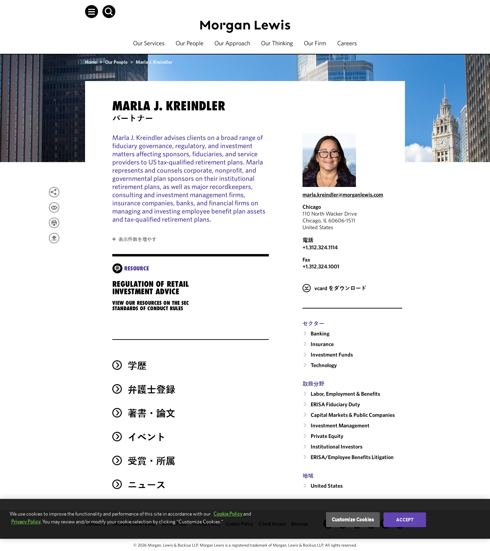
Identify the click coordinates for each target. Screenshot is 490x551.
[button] (91, 11)
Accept (405, 520)
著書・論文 (151, 413)
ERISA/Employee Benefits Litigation (352, 457)
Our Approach (232, 43)
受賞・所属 (151, 461)
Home (91, 62)
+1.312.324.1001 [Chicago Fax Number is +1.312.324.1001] (321, 266)
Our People (189, 43)
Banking (320, 333)
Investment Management (340, 425)
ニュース (147, 484)
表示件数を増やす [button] (137, 239)
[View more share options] (54, 192)
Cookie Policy (227, 513)
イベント (147, 437)
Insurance (322, 344)
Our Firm (315, 43)
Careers (347, 43)
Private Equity (327, 435)
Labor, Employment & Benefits (345, 393)
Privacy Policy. (26, 521)
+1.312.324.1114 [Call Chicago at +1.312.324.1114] (320, 247)
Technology (324, 365)
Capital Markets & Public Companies (353, 414)
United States (327, 485)
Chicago (312, 206)
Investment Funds (332, 354)
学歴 (137, 365)
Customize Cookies (353, 519)
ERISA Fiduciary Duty (335, 404)
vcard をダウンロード (340, 288)
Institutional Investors (336, 446)
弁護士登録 (151, 389)
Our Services (149, 43)
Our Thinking (277, 43)
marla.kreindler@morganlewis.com (343, 194)
